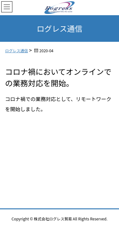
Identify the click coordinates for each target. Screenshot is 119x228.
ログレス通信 (16, 50)
